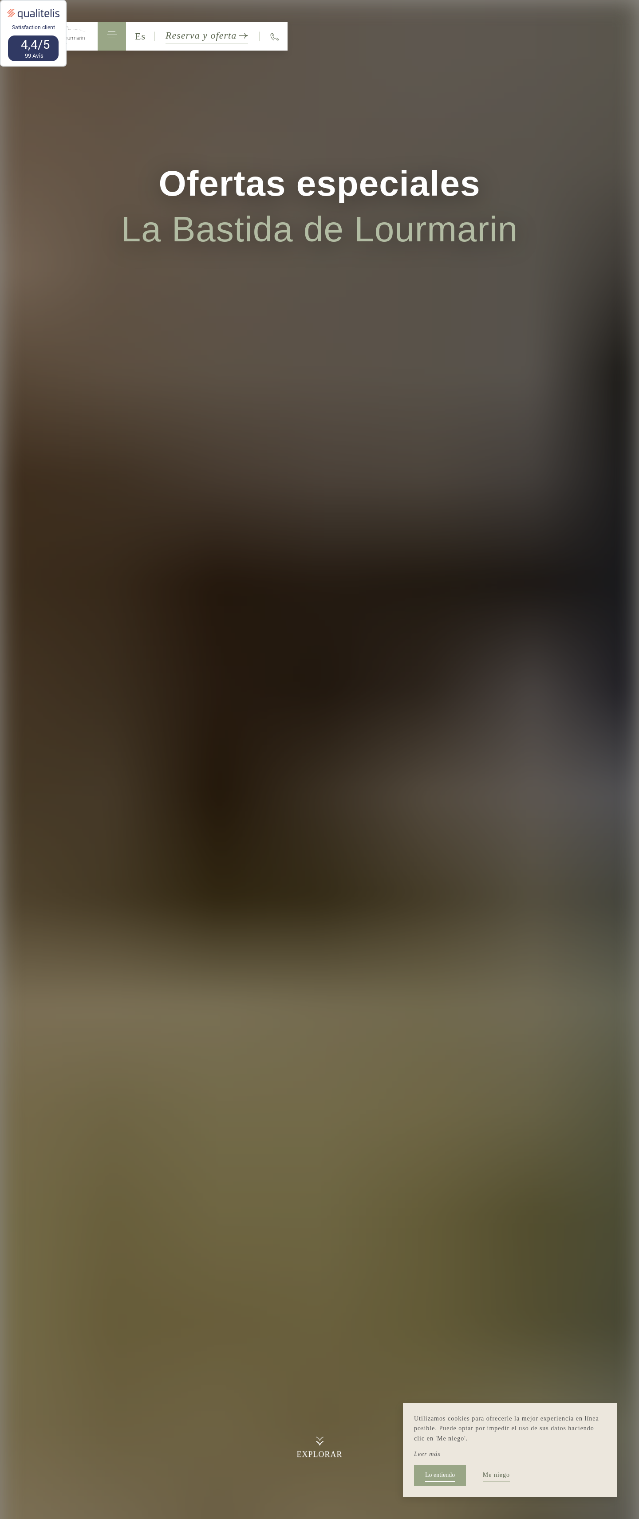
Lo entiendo (440, 1475)
